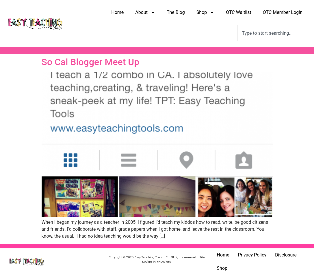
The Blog (176, 12)
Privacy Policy (252, 255)
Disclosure (286, 255)
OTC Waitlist (238, 12)
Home (117, 12)
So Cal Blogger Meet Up (91, 61)
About (145, 12)
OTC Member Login (282, 12)
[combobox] (272, 33)
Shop (205, 12)
